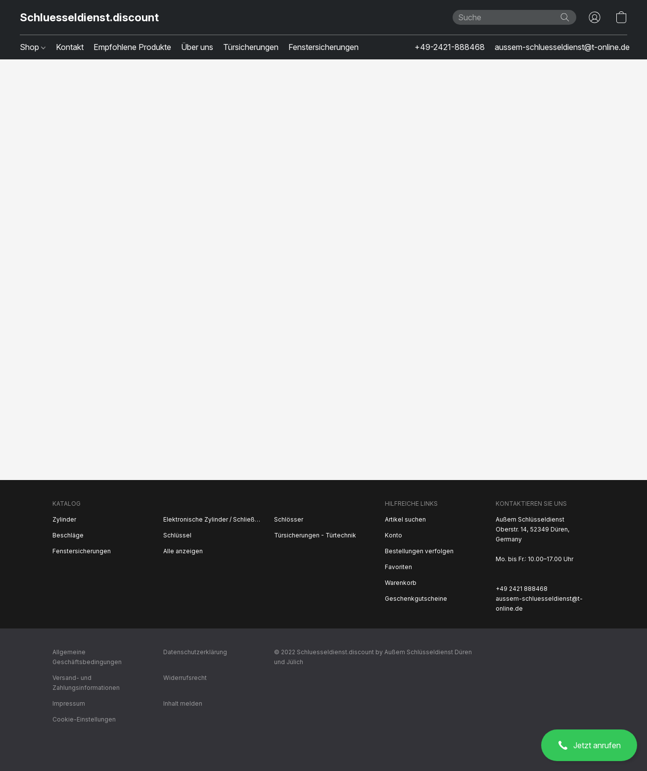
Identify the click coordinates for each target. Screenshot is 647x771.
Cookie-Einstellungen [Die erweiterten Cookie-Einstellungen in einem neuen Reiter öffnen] (84, 719)
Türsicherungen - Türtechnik (315, 535)
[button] (589, 745)
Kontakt (70, 47)
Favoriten (398, 567)
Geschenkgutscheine (416, 598)
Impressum (68, 703)
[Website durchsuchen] (564, 17)
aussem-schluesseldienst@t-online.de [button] (562, 47)
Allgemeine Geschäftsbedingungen (87, 657)
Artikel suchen (405, 519)
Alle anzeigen (183, 551)
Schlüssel (177, 535)
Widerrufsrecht (185, 677)
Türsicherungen (250, 47)
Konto (393, 535)
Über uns (197, 47)
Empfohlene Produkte (132, 47)
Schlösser (288, 519)
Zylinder (64, 519)
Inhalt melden (182, 703)
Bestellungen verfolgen (419, 551)
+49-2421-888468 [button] (450, 47)
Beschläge (68, 535)
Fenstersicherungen (323, 47)
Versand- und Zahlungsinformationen (86, 682)
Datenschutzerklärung (195, 652)
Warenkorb (400, 582)
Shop (33, 47)
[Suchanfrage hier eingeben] (514, 17)
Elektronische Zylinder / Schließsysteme (212, 519)
